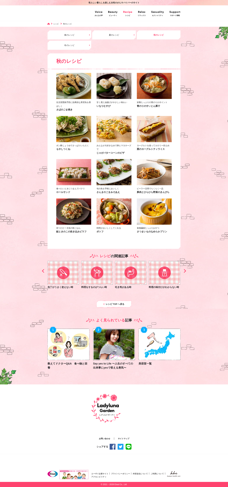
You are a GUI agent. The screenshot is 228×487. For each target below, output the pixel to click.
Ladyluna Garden (69, 13)
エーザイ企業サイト (99, 474)
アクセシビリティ (98, 477)
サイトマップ (123, 439)
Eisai (53, 474)
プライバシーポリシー (120, 474)
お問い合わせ (104, 439)
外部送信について (140, 474)
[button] (44, 271)
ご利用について (157, 474)
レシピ (56, 24)
